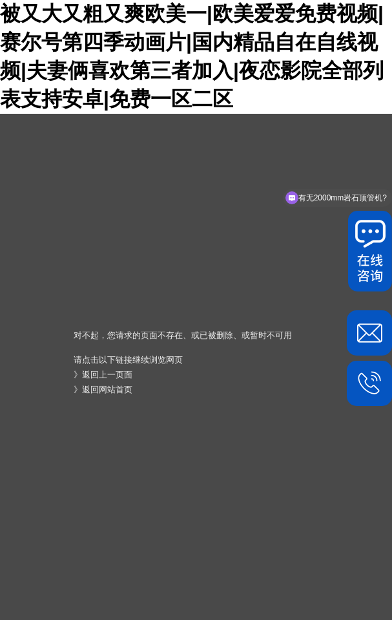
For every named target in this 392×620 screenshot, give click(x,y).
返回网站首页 (107, 389)
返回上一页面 (107, 374)
